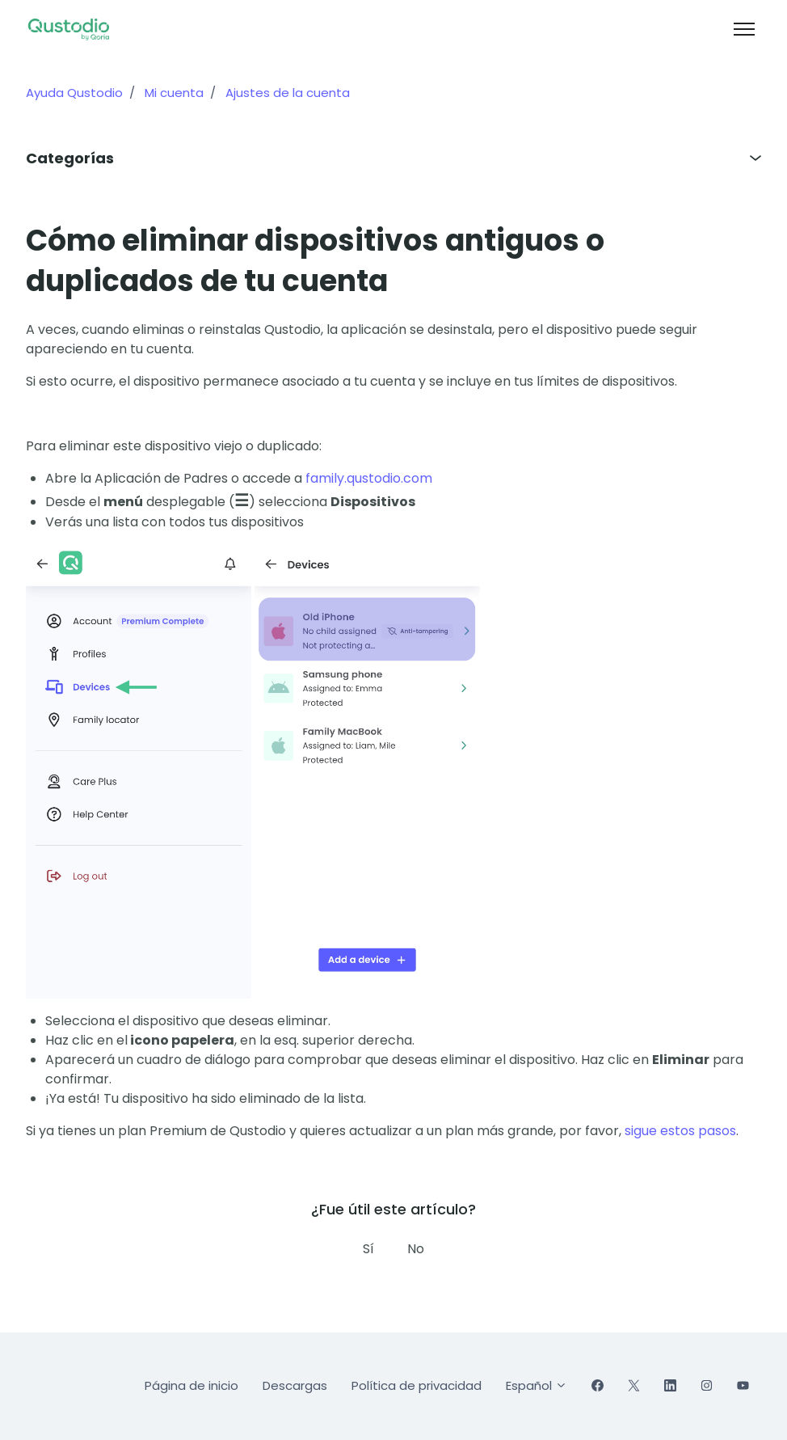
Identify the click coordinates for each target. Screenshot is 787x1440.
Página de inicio (191, 1385)
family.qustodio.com (368, 478)
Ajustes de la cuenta (287, 92)
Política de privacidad (416, 1385)
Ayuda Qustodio (74, 92)
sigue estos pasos (680, 1130)
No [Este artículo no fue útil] (415, 1248)
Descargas (295, 1385)
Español (536, 1385)
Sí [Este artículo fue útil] (368, 1248)
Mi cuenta (174, 92)
